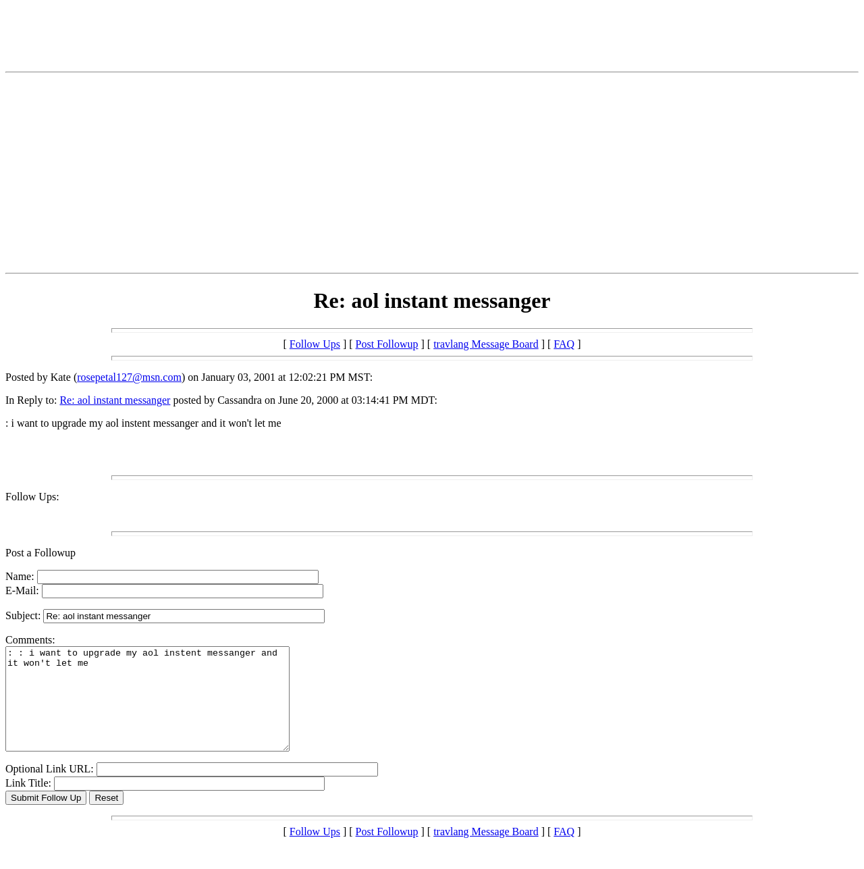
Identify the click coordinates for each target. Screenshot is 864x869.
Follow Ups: (32, 496)
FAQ (564, 344)
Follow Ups (315, 344)
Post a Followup (40, 552)
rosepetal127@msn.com (129, 377)
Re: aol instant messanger (114, 400)
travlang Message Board (486, 344)
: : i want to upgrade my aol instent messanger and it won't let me (164, 709)
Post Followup (387, 344)
